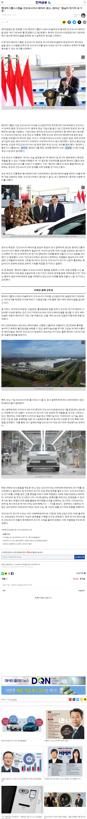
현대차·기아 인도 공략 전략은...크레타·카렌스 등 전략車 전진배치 (25, 540)
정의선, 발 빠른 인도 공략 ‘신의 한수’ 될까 (18, 544)
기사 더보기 (13, 628)
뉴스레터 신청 (79, 557)
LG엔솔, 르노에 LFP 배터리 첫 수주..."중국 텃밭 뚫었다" (22, 537)
